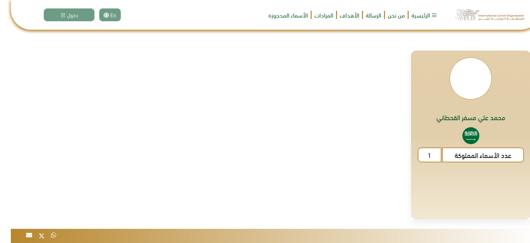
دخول (66, 15)
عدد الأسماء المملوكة (472, 154)
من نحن (385, 15)
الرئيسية (414, 15)
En (107, 15)
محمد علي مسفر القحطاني (460, 117)
